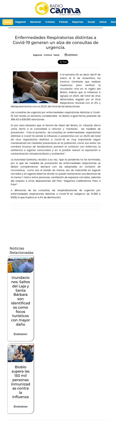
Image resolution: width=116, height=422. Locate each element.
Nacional (35, 21)
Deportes (77, 21)
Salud (102, 21)
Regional (20, 21)
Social (91, 21)
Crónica (50, 21)
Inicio (8, 21)
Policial (63, 21)
